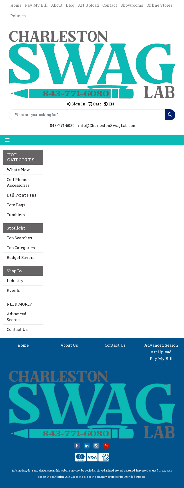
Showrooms (132, 5)
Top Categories (21, 247)
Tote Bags (16, 204)
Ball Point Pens (21, 194)
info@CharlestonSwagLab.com (107, 125)
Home (16, 5)
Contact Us (17, 329)
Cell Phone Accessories (18, 182)
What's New (18, 169)
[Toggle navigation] (7, 140)
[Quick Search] (87, 114)
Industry (15, 280)
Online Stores (159, 5)
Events (13, 290)
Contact (109, 5)
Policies (18, 15)
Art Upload (88, 5)
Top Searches (19, 237)
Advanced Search (16, 316)
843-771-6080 (62, 125)
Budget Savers (20, 257)
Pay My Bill (36, 5)
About (57, 5)
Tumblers (16, 214)
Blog (70, 5)
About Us (69, 345)
